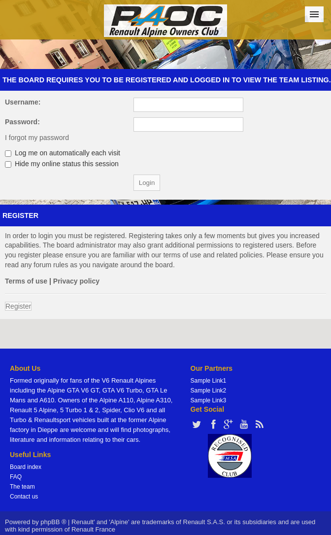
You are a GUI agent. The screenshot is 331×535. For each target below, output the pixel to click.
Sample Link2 (209, 390)
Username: (22, 102)
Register (18, 306)
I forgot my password (37, 138)
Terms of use (26, 281)
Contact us (24, 496)
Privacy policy (76, 281)
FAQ (16, 476)
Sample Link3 (209, 400)
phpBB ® (53, 522)
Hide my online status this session (62, 164)
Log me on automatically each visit (62, 153)
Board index (25, 467)
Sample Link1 (209, 380)
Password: (22, 122)
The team (22, 486)
